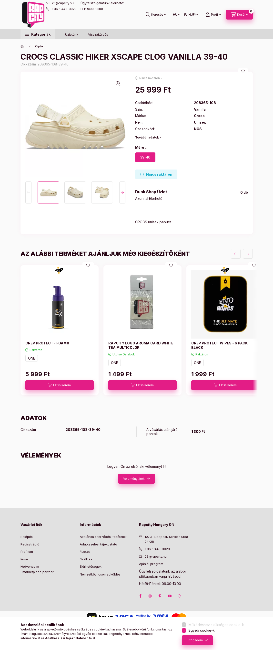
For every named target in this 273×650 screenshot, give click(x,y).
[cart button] (239, 15)
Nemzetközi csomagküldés (100, 574)
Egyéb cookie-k (202, 630)
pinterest (160, 596)
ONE (31, 358)
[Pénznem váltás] (190, 15)
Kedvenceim (29, 566)
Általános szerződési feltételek (103, 537)
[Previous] (28, 192)
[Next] (122, 192)
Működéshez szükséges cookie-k (216, 625)
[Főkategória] (22, 46)
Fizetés (85, 552)
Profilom (26, 552)
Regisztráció (29, 544)
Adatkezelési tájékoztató (98, 544)
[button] (37, 34)
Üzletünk (71, 34)
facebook (140, 596)
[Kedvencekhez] (243, 71)
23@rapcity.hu (63, 3)
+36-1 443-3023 (64, 9)
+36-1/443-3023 (157, 549)
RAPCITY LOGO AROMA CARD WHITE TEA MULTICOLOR (140, 345)
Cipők (39, 46)
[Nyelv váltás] (175, 15)
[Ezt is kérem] (59, 385)
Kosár (24, 559)
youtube (170, 596)
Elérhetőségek (90, 566)
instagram (150, 596)
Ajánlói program (151, 564)
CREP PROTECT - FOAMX (47, 343)
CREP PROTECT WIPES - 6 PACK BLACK (219, 345)
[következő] (248, 254)
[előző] (236, 254)
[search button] (156, 15)
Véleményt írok (134, 478)
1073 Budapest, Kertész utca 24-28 (166, 539)
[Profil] (213, 15)
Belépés (26, 537)
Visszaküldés (98, 34)
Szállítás (86, 559)
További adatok (147, 137)
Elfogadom (195, 640)
